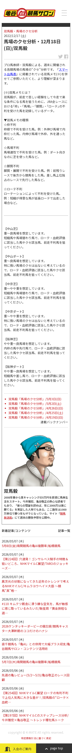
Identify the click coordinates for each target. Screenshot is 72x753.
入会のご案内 (18, 748)
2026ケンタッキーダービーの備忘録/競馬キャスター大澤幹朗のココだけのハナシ (35, 628)
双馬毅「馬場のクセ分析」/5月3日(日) (34, 399)
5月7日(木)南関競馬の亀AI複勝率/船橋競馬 (31, 661)
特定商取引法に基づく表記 (36, 738)
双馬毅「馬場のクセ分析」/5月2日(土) (34, 403)
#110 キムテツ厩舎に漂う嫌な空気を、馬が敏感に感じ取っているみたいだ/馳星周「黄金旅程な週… (35, 608)
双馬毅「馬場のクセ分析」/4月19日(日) (35, 417)
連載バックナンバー (54, 422)
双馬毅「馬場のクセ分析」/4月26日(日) (35, 408)
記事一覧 (64, 530)
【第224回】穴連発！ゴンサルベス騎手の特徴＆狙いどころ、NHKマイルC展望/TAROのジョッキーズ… (35, 563)
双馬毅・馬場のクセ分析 (21, 31)
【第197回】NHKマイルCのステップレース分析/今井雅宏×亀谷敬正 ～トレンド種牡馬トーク (35, 717)
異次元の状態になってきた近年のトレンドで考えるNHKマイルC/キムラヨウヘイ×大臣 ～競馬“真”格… (35, 586)
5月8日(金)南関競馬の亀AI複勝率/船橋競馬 (31, 545)
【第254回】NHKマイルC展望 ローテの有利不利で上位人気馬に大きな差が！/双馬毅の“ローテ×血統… (35, 697)
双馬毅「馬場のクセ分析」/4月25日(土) (35, 412)
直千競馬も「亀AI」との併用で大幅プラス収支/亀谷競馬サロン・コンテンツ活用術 (36, 646)
